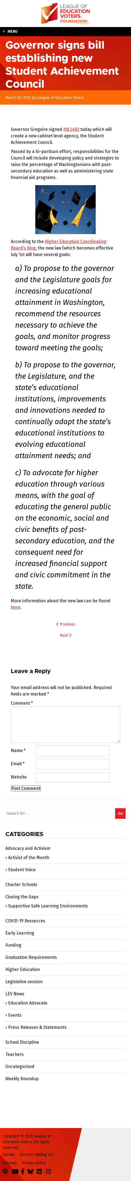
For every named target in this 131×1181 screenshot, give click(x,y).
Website (19, 777)
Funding (13, 945)
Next (65, 635)
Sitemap (10, 1163)
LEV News (14, 993)
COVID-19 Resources (25, 920)
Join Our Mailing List (37, 1154)
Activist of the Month (28, 857)
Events (15, 1015)
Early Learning (19, 933)
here (15, 607)
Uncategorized (20, 1066)
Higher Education (22, 969)
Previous (65, 624)
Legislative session (24, 981)
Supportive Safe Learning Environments (48, 906)
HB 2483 (71, 129)
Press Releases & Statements (37, 1027)
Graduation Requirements (31, 957)
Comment (22, 703)
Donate (9, 1154)
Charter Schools (21, 884)
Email (18, 763)
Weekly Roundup (22, 1078)
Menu (13, 31)
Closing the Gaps (22, 896)
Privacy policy (34, 1163)
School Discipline (22, 1042)
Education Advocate (27, 1003)
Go (120, 813)
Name (18, 750)
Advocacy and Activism (27, 848)
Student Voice (22, 869)
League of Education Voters (65, 13)
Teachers (14, 1054)
